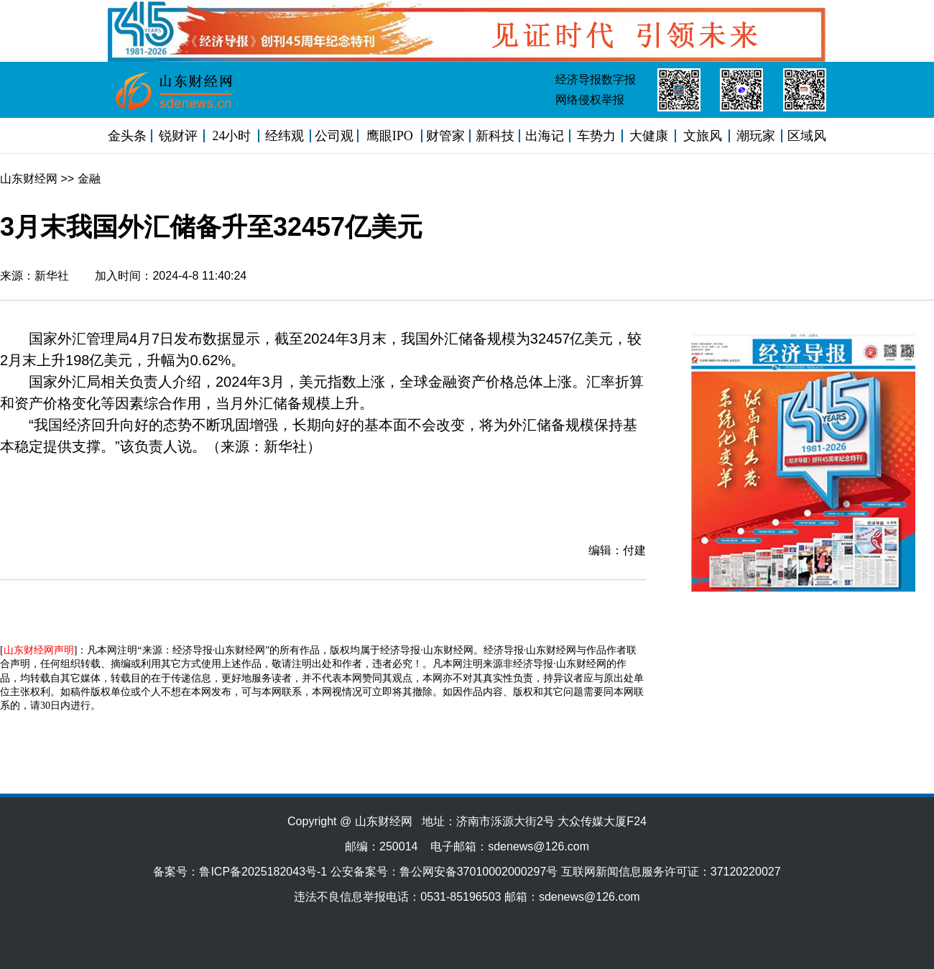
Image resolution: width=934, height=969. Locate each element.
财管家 (445, 136)
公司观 (334, 136)
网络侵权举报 (589, 99)
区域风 (806, 136)
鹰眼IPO (389, 136)
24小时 (231, 136)
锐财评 (178, 136)
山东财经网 (28, 179)
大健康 (648, 136)
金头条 (127, 136)
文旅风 (702, 136)
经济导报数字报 (595, 79)
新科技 (495, 136)
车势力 (596, 136)
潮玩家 (755, 136)
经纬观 (284, 136)
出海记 (544, 136)
